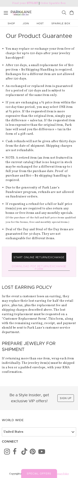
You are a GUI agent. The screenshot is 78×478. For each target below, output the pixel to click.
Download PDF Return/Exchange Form (39, 268)
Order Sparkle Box (52, 3)
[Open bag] (72, 13)
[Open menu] (6, 12)
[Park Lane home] (19, 12)
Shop (11, 23)
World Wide (13, 420)
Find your (25, 3)
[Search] (64, 13)
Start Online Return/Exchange (38, 257)
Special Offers (39, 473)
